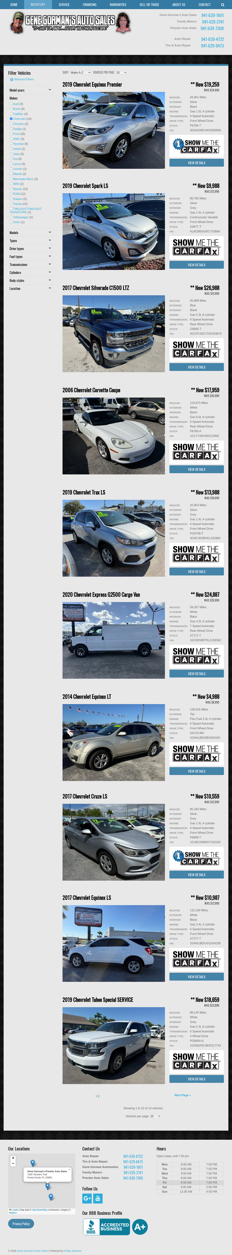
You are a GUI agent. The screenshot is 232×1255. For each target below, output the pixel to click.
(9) (18, 154)
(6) (20, 143)
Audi (16, 104)
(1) (19, 129)
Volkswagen (20, 217)
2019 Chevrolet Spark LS (85, 185)
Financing (89, 4)
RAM (16, 193)
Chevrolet (19, 118)
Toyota (17, 203)
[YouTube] (98, 1199)
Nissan (17, 189)
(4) (18, 108)
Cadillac (18, 113)
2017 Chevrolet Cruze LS (85, 796)
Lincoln (17, 168)
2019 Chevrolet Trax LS (84, 492)
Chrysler (18, 123)
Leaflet (13, 1210)
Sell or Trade (149, 4)
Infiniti (17, 148)
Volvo (16, 222)
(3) (18, 104)
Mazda (17, 173)
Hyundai (18, 143)
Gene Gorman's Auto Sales (32, 1250)
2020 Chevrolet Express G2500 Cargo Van (101, 594)
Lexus (17, 164)
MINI (16, 183)
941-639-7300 (212, 28)
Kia (15, 158)
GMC (16, 138)
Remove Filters (22, 79)
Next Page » (183, 1095)
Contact (205, 4)
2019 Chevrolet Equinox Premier (92, 84)
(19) (19, 133)
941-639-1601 (212, 15)
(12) (20, 189)
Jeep (16, 154)
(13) (20, 203)
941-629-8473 (212, 45)
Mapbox (13, 1212)
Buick (16, 108)
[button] (51, 1197)
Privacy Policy (21, 1223)
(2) (20, 123)
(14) (22, 118)
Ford (16, 133)
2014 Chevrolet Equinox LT (87, 696)
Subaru (17, 198)
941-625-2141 (213, 21)
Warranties (118, 4)
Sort (66, 72)
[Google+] (87, 1199)
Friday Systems (72, 1250)
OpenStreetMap (39, 1210)
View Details (197, 162)
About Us (178, 4)
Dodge (17, 129)
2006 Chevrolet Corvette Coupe (91, 390)
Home (14, 4)
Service (64, 4)
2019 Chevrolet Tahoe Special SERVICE (98, 999)
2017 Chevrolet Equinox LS (87, 897)
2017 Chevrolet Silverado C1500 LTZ (96, 287)
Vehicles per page (103, 72)
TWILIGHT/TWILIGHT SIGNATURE (26, 210)
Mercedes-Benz (23, 179)
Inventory (38, 4)
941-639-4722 (212, 39)
